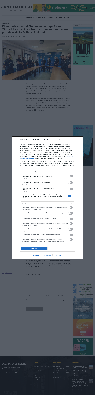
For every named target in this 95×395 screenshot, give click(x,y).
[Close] (79, 140)
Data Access (47, 255)
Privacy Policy (58, 255)
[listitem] (47, 172)
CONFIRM (34, 248)
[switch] (70, 176)
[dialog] (47, 197)
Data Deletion (37, 255)
